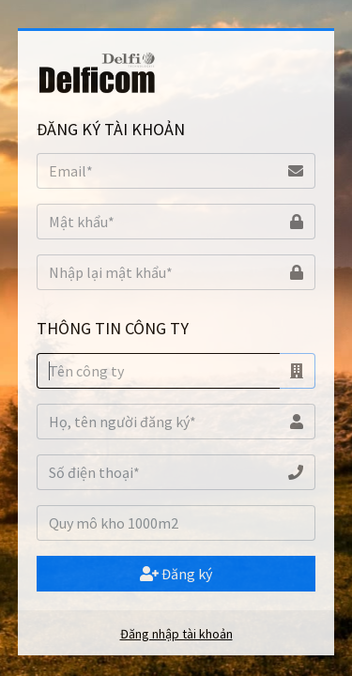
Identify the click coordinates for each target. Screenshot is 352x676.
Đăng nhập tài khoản (176, 633)
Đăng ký (176, 573)
